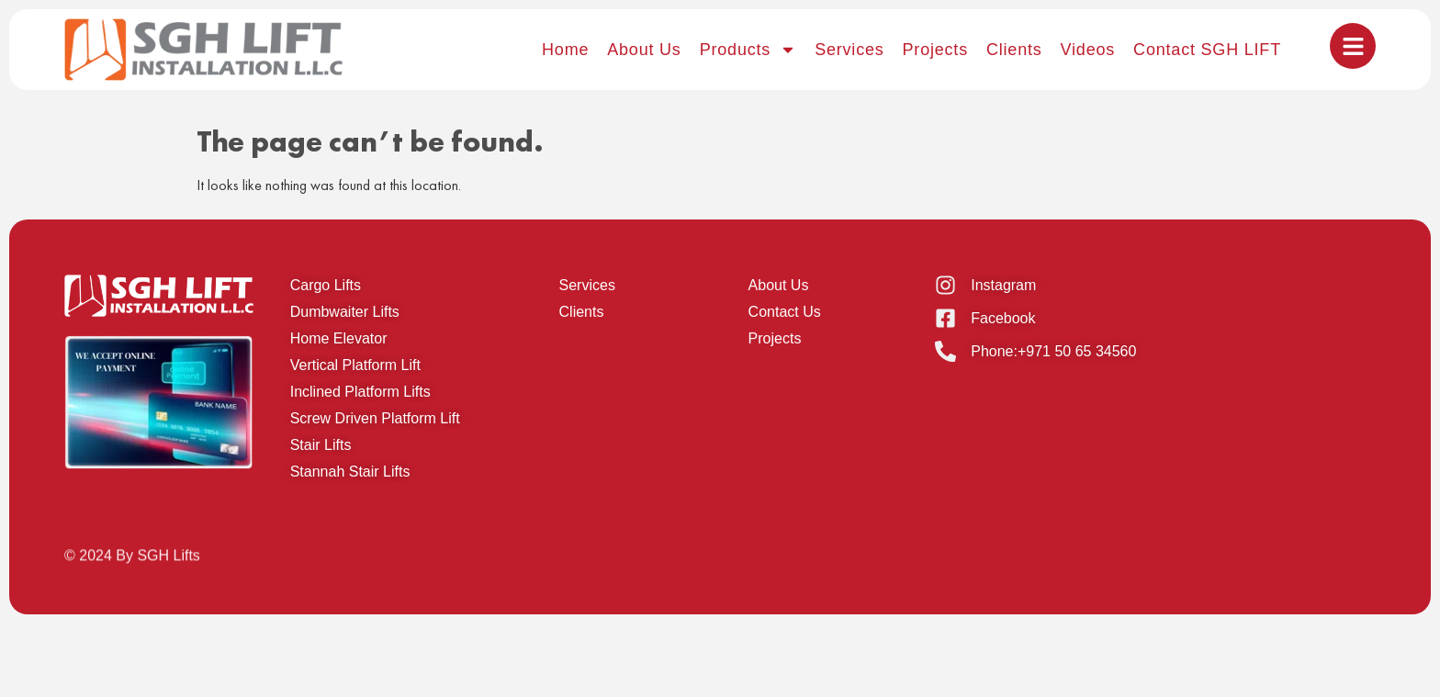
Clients (1014, 49)
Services (849, 49)
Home (565, 49)
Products (748, 49)
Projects (935, 49)
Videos (1088, 49)
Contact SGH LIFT (1207, 49)
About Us (644, 49)
